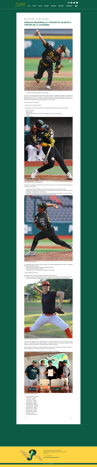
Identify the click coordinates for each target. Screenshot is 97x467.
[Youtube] (77, 3)
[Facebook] (71, 3)
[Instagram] (68, 3)
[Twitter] (74, 3)
